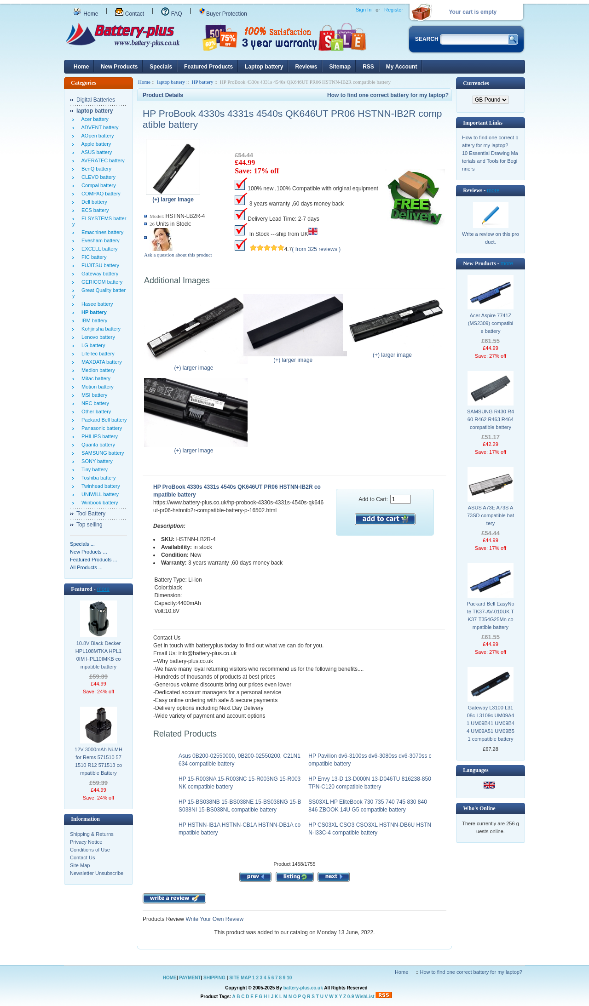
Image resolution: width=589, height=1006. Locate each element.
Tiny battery (93, 469)
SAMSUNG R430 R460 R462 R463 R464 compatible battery (490, 419)
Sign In (363, 9)
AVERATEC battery (102, 160)
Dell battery (93, 202)
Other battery (95, 411)
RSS (368, 66)
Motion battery (96, 386)
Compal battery (97, 185)
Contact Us (82, 857)
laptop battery (171, 82)
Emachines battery (101, 232)
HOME (170, 977)
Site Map (80, 865)
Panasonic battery (100, 428)
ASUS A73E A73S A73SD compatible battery (490, 515)
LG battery (92, 345)
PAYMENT (190, 977)
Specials (161, 66)
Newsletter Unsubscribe (96, 873)
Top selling (89, 524)
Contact (129, 14)
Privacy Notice (86, 842)
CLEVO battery (97, 177)
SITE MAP (240, 977)
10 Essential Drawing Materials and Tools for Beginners (490, 160)
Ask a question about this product (178, 254)
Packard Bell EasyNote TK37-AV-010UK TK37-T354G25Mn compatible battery (490, 615)
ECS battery (94, 210)
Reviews (306, 66)
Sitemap (340, 66)
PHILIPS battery (98, 436)
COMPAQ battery (100, 193)
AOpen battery (96, 135)
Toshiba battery (97, 477)
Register (393, 9)
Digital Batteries (95, 100)
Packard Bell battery (103, 420)
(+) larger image (196, 365)
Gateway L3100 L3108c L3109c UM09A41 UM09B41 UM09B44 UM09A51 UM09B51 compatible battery (490, 723)
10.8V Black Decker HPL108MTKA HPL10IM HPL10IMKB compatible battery (98, 654)
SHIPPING (214, 977)
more (103, 589)
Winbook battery (98, 502)
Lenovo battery (97, 337)
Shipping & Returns (92, 834)
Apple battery (95, 144)
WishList (365, 996)
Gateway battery (98, 273)
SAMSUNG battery (101, 453)
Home (85, 14)
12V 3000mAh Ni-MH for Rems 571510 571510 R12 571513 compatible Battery (98, 761)
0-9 (350, 996)
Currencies (476, 83)
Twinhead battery (99, 486)
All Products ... (86, 567)
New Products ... (88, 551)
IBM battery (93, 320)
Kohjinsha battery (100, 329)
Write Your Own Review (213, 919)
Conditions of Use (90, 849)
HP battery (202, 82)
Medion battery (97, 370)
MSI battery (93, 395)
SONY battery (96, 461)
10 (289, 977)
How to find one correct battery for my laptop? (388, 95)
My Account (401, 66)
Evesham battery (99, 240)
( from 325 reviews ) (316, 249)
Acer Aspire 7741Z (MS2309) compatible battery (490, 323)
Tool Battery (90, 513)
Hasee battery (96, 304)
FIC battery (93, 257)
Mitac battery (94, 378)
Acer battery (94, 119)
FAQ (171, 14)
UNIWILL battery (99, 494)
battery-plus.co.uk (303, 987)
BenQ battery (95, 168)
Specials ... (82, 544)
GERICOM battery (100, 282)
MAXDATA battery (100, 362)
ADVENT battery (99, 127)
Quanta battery (97, 444)
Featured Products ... (93, 559)
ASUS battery (95, 152)
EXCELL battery (98, 249)
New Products (119, 66)
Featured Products (208, 66)
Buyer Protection (223, 14)
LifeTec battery (97, 353)
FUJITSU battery (99, 265)
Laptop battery (264, 66)
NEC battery (94, 403)
